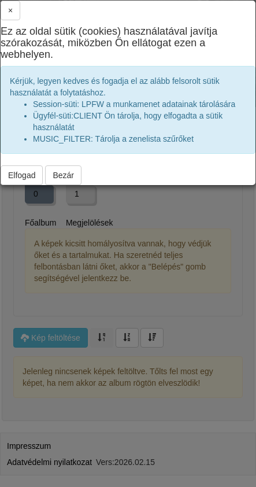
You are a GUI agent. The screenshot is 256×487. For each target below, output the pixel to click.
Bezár (63, 175)
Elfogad (21, 175)
